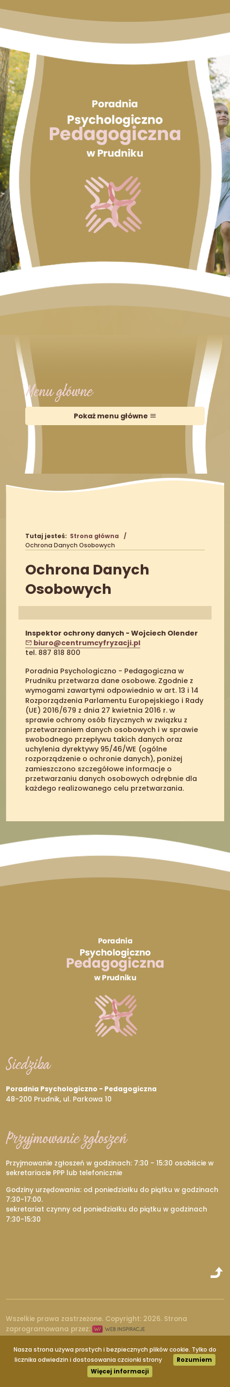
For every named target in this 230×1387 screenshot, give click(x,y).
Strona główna (94, 536)
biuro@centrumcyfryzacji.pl (82, 643)
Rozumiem (194, 1359)
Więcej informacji (120, 1371)
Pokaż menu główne (115, 416)
